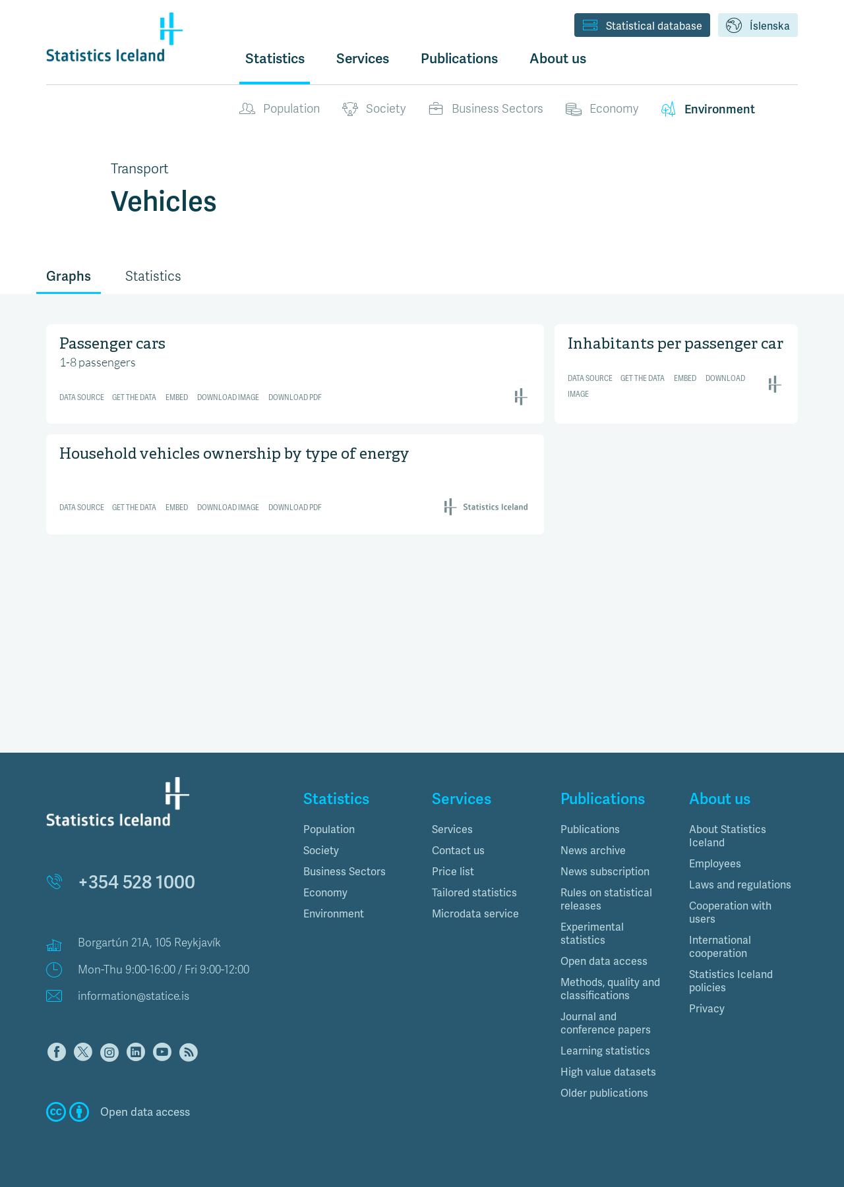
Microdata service (475, 914)
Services (452, 829)
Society (374, 109)
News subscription (604, 872)
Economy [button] (325, 893)
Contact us (458, 850)
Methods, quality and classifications (610, 988)
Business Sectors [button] (344, 872)
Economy (602, 109)
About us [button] (557, 58)
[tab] (357, 829)
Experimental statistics (592, 933)
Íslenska (758, 26)
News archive (593, 850)
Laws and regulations (740, 885)
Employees (715, 864)
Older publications (604, 1093)
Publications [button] (459, 58)
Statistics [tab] (153, 276)
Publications (590, 829)
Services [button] (362, 58)
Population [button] (329, 829)
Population (279, 109)
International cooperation (720, 946)
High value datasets (608, 1072)
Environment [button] (333, 914)
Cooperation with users (730, 912)
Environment (708, 109)
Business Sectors (485, 109)
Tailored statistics (474, 893)
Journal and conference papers (605, 1023)
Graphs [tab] (68, 276)
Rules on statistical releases (606, 899)
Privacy (707, 1009)
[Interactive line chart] (295, 372)
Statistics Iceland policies (731, 981)
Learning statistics (605, 1051)
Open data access (604, 961)
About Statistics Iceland (727, 836)
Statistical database (642, 26)
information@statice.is (133, 996)
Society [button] (321, 850)
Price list (453, 872)
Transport (140, 168)
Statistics (275, 58)
